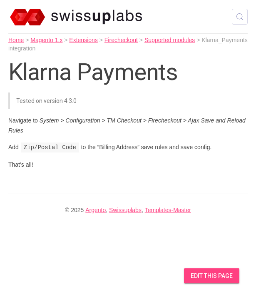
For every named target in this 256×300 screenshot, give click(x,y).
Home (16, 40)
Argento (95, 210)
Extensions (83, 40)
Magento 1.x (46, 40)
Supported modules (169, 40)
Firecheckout (121, 40)
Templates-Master (168, 210)
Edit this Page (211, 275)
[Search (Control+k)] (240, 17)
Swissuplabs (125, 210)
